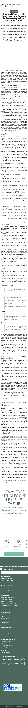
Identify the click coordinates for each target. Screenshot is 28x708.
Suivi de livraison (5, 614)
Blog (10, 4)
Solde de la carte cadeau (6, 578)
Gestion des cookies (5, 650)
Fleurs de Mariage (5, 590)
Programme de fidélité (6, 633)
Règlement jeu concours (6, 647)
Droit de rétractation (6, 652)
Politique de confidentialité (7, 645)
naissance (12, 418)
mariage (18, 418)
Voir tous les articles (14, 554)
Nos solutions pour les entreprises (9, 605)
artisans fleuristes (18, 102)
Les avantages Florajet (6, 599)
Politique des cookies (6, 649)
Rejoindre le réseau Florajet (7, 622)
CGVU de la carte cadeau (7, 580)
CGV (2, 643)
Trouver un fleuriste (5, 618)
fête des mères (16, 421)
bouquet (17, 191)
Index (2, 616)
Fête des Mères (4, 588)
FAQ (2, 630)
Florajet (3, 111)
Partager (14, 11)
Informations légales (6, 641)
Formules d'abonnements (7, 601)
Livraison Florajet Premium (7, 607)
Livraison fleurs (4, 4)
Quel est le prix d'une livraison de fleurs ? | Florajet (6, 548)
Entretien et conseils (16, 4)
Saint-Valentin (20, 420)
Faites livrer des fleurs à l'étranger (9, 603)
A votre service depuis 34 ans (8, 597)
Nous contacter (4, 631)
